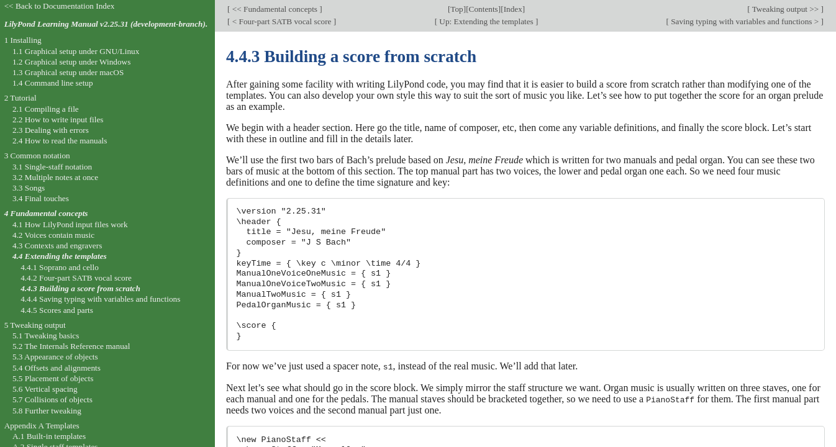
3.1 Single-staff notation (52, 166)
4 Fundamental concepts (46, 213)
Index (513, 9)
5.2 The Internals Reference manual (71, 346)
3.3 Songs (28, 187)
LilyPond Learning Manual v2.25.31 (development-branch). (106, 24)
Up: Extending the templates (486, 21)
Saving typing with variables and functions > (745, 21)
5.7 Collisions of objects (52, 399)
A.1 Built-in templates (49, 436)
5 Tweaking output (35, 325)
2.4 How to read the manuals (59, 140)
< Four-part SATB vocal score (281, 21)
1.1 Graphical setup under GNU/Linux (75, 51)
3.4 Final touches (40, 198)
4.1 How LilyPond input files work (70, 224)
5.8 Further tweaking (46, 410)
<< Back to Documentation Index (59, 6)
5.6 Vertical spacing (45, 389)
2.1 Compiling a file (45, 109)
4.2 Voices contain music (53, 235)
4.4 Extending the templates (59, 256)
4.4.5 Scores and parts (56, 310)
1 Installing (23, 40)
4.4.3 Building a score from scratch (80, 288)
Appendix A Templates (42, 425)
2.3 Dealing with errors (50, 130)
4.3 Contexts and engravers (57, 245)
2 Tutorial (20, 97)
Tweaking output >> (785, 9)
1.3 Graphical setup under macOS (68, 72)
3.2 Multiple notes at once (55, 177)
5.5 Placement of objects (52, 378)
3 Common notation (37, 155)
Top (456, 9)
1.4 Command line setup (52, 83)
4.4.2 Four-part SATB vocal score (76, 277)
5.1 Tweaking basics (46, 335)
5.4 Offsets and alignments (56, 367)
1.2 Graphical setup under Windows (71, 61)
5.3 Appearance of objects (55, 356)
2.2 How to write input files (58, 119)
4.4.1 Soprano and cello (59, 267)
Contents (483, 9)
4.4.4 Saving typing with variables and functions (100, 299)
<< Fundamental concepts (274, 9)
